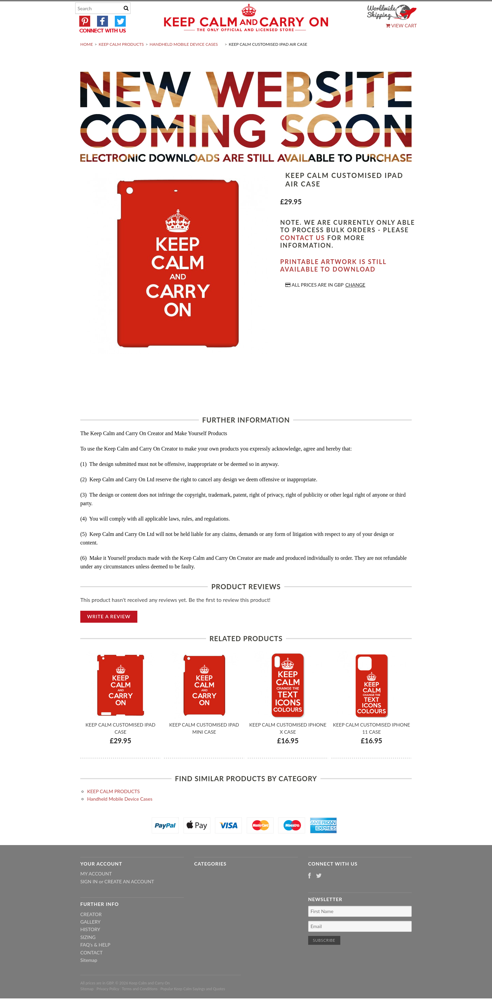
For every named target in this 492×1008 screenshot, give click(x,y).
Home (86, 60)
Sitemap (88, 976)
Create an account (129, 897)
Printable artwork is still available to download (333, 281)
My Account (96, 890)
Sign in (89, 897)
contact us (302, 254)
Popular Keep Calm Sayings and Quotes (193, 1005)
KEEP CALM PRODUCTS (121, 60)
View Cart (401, 25)
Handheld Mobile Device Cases (184, 60)
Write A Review (109, 632)
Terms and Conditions (140, 1005)
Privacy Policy (107, 1005)
